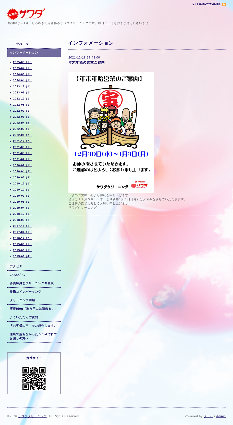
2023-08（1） (22, 92)
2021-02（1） (22, 159)
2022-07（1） (22, 110)
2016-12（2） (22, 238)
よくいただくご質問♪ (25, 317)
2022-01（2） (22, 134)
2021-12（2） (22, 141)
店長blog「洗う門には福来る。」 (34, 308)
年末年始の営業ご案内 (86, 62)
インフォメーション (24, 52)
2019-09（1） (22, 195)
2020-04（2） (22, 171)
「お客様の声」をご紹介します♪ (33, 325)
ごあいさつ (17, 274)
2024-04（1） (22, 80)
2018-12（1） (22, 213)
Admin (221, 416)
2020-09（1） (22, 165)
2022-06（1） (22, 116)
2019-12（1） (22, 183)
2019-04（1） (22, 207)
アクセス (16, 266)
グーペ (208, 416)
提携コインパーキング (25, 291)
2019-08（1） (22, 201)
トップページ (19, 44)
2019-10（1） (22, 189)
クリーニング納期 (22, 300)
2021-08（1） (22, 147)
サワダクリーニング (32, 416)
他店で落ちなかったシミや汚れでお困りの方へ (33, 336)
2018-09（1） (22, 219)
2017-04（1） (22, 232)
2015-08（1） (22, 250)
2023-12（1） (22, 86)
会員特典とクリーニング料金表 (32, 283)
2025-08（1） (22, 62)
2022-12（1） (22, 98)
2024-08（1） (22, 74)
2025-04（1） (22, 68)
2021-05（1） (22, 153)
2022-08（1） (22, 104)
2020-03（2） (22, 177)
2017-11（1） (22, 226)
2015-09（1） (22, 244)
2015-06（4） (22, 256)
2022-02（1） (22, 128)
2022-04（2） (22, 122)
